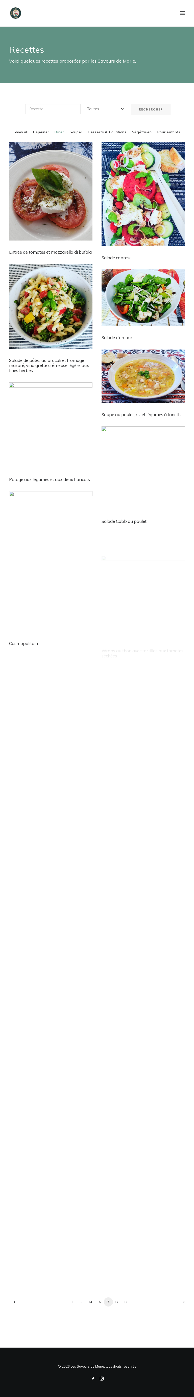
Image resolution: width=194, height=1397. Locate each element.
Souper (76, 132)
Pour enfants (168, 132)
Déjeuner (41, 132)
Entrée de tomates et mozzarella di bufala (50, 252)
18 (126, 1302)
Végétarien (142, 132)
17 (117, 1302)
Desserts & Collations (107, 132)
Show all (21, 132)
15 (99, 1302)
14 (90, 1302)
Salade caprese (117, 257)
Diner (59, 132)
